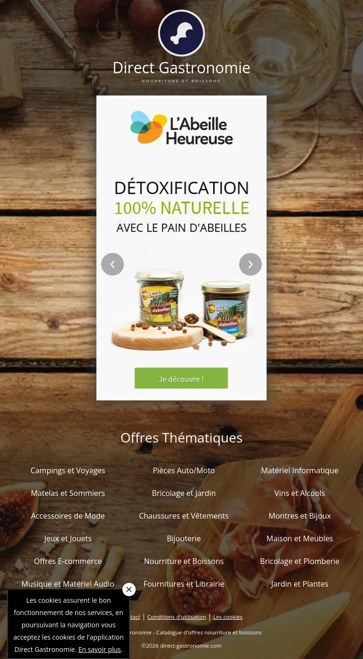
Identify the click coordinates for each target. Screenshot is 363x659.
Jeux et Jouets (68, 538)
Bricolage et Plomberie (299, 561)
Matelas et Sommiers (68, 493)
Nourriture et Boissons (184, 561)
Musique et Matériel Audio (67, 584)
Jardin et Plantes (299, 584)
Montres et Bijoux (299, 516)
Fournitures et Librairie (183, 584)
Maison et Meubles (300, 538)
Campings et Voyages (68, 470)
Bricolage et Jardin (184, 493)
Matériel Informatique (299, 470)
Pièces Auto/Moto (184, 470)
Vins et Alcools (300, 493)
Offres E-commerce (68, 561)
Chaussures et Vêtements (184, 516)
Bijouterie (184, 538)
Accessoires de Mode (67, 516)
